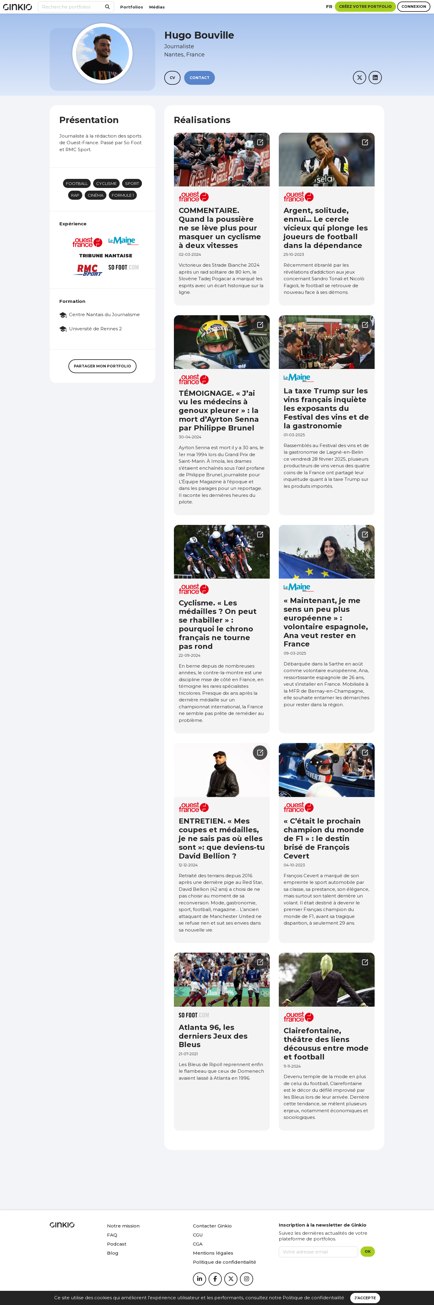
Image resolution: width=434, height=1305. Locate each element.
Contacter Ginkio (212, 1226)
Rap (75, 195)
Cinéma (95, 195)
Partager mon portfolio (102, 366)
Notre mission (123, 1226)
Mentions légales (213, 1253)
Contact (199, 77)
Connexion (413, 6)
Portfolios (131, 7)
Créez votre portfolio (365, 6)
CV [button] (172, 77)
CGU (198, 1235)
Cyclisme (106, 183)
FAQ (112, 1235)
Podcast (116, 1244)
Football (77, 183)
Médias (157, 7)
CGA (198, 1244)
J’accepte (365, 1298)
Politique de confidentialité (313, 1297)
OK (368, 1251)
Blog (112, 1253)
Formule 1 (123, 195)
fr (329, 6)
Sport (132, 183)
